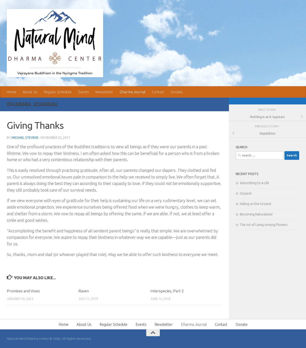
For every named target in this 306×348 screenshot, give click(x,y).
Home (11, 92)
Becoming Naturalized (256, 214)
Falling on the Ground (255, 204)
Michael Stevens (25, 137)
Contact (158, 92)
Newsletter (104, 92)
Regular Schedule (58, 92)
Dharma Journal (133, 92)
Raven (83, 291)
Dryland (245, 193)
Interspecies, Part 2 (167, 291)
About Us (30, 92)
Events (83, 92)
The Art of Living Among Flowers (264, 225)
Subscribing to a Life (254, 183)
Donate (177, 92)
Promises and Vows (23, 291)
